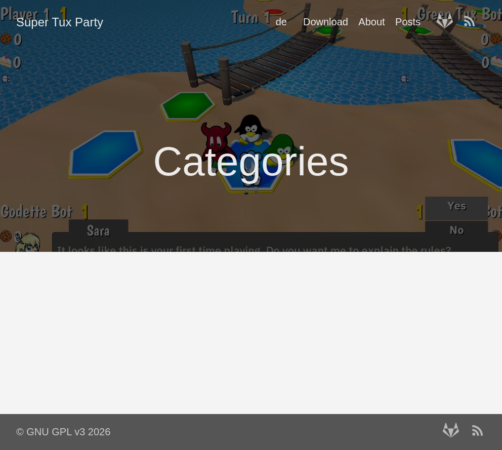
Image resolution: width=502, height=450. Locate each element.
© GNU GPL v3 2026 (63, 431)
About (371, 21)
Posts (408, 21)
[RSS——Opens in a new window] (473, 22)
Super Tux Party (59, 22)
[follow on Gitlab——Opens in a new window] (448, 22)
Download (325, 21)
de (281, 21)
